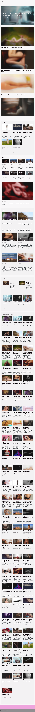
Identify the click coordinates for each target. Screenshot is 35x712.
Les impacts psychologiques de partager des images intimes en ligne (13, 94)
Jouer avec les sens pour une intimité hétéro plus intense (6, 650)
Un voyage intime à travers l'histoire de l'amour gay (27, 606)
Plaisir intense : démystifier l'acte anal (27, 132)
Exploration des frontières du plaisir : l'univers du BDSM (6, 621)
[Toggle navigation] (3, 1)
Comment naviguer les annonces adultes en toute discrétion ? (28, 354)
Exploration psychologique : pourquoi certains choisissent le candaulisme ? (14, 117)
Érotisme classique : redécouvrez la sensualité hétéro (27, 621)
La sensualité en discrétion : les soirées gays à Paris (27, 636)
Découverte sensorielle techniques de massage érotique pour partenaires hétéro (9, 261)
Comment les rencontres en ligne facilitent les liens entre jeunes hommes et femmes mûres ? (9, 240)
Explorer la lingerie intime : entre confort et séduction (17, 339)
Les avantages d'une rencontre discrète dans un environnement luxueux (10, 220)
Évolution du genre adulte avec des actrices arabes (27, 488)
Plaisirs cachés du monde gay (17, 198)
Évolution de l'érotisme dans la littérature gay (17, 665)
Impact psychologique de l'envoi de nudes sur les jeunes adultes (12, 47)
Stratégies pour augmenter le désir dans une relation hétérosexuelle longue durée (25, 261)
